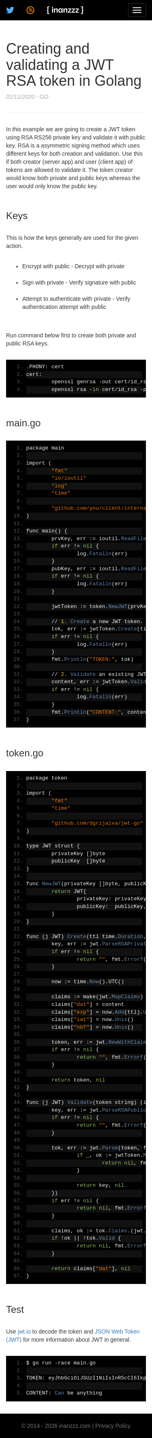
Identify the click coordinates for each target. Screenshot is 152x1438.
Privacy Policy (113, 1426)
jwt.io (24, 1331)
